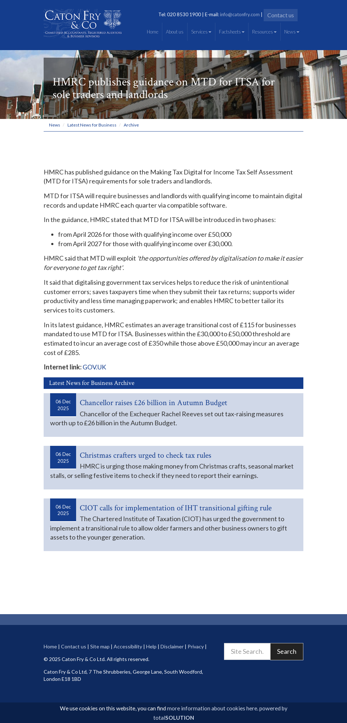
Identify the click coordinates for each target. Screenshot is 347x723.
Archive (131, 125)
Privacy (196, 646)
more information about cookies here (212, 708)
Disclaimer (172, 646)
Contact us (280, 15)
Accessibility (128, 646)
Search (287, 651)
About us (175, 32)
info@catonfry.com (240, 14)
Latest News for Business (92, 125)
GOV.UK (94, 367)
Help (151, 646)
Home (152, 32)
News (291, 32)
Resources (264, 32)
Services (201, 32)
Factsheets (232, 32)
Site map (100, 646)
